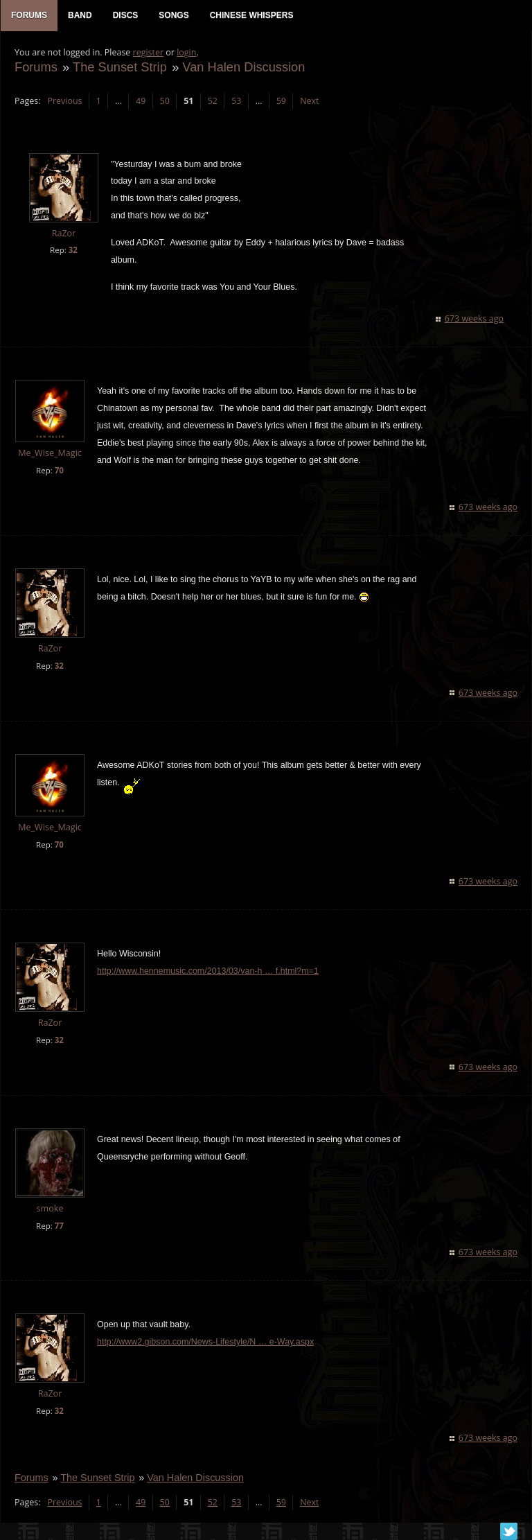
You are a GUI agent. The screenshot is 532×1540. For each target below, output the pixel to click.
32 (73, 250)
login (186, 52)
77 (59, 1225)
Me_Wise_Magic (50, 453)
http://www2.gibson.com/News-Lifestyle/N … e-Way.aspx (205, 1342)
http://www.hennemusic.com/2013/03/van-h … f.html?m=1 (208, 971)
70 (59, 470)
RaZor (64, 233)
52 (213, 101)
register (148, 52)
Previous (64, 101)
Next (309, 101)
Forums (36, 67)
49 (140, 101)
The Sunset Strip (120, 67)
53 (236, 101)
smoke (50, 1208)
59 (281, 101)
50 (165, 101)
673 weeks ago (474, 318)
